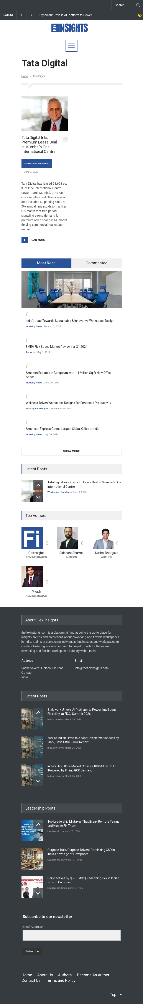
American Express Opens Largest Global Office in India (62, 428)
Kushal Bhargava (106, 553)
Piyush (36, 591)
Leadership (54, 831)
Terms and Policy (61, 980)
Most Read (46, 263)
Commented (96, 263)
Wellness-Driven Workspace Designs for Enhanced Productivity (68, 403)
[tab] (46, 263)
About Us (45, 975)
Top (113, 994)
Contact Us (31, 980)
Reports (30, 352)
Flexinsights (36, 553)
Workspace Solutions (37, 163)
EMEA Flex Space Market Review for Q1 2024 (56, 346)
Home (24, 76)
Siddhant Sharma (71, 553)
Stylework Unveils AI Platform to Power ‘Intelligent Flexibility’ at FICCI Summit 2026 (68, 15)
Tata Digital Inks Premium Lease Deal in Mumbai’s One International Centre (39, 144)
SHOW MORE (71, 451)
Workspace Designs (37, 408)
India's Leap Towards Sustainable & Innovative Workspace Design (70, 320)
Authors (65, 975)
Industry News (34, 326)
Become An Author (93, 975)
